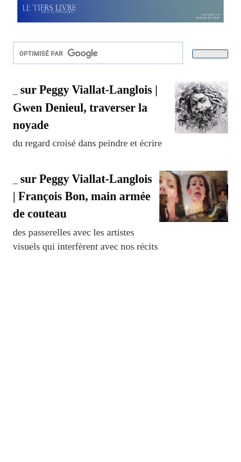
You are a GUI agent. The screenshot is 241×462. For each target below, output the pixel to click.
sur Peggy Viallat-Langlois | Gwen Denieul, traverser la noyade (85, 107)
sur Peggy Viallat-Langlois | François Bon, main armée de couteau (82, 197)
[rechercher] (96, 53)
